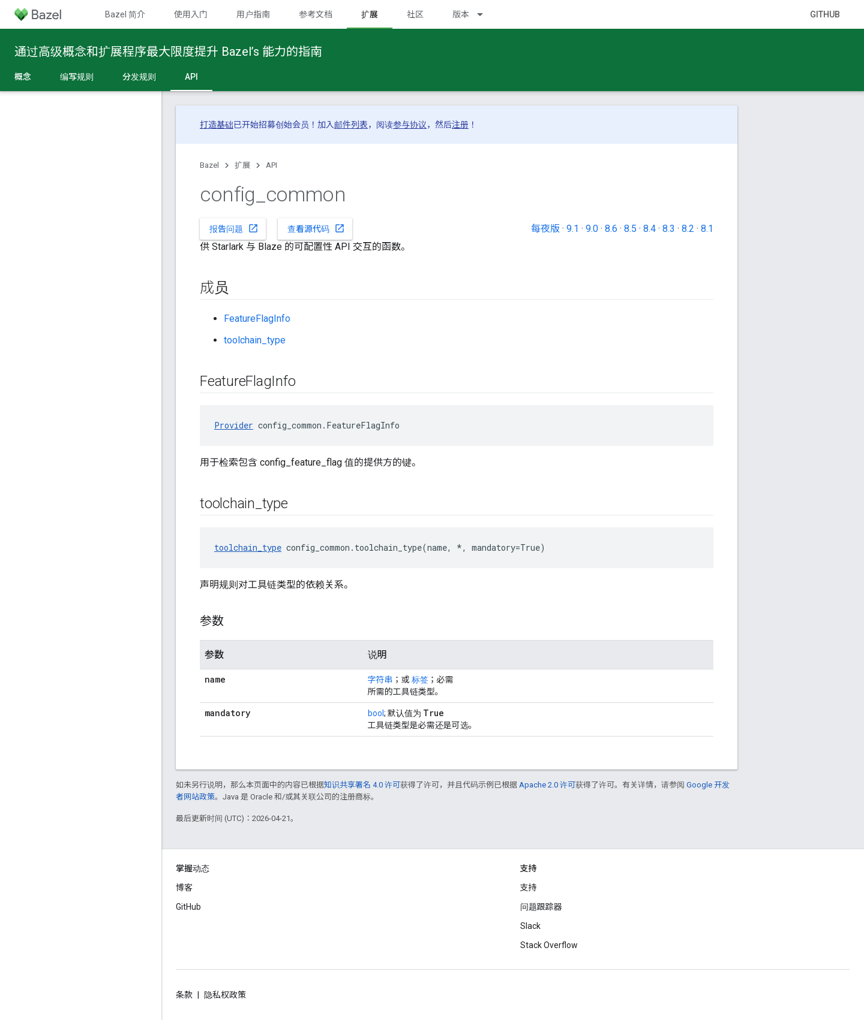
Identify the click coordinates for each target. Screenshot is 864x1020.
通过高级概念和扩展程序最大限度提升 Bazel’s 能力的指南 (168, 51)
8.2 (688, 228)
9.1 (572, 228)
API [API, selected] (191, 77)
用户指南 (253, 14)
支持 (528, 887)
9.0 (592, 228)
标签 (420, 679)
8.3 (668, 228)
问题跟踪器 (541, 907)
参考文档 (315, 14)
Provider (233, 425)
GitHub (825, 14)
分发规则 (139, 77)
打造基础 (216, 124)
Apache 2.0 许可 (547, 784)
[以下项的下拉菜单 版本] (485, 14)
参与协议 (410, 124)
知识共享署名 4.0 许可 (362, 784)
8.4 (649, 228)
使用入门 (191, 14)
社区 (415, 14)
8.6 (611, 228)
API (271, 165)
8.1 (707, 228)
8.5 (630, 228)
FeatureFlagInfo (257, 318)
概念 (22, 77)
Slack (530, 926)
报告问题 (234, 228)
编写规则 (77, 77)
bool (376, 713)
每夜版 (545, 228)
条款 (184, 995)
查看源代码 (316, 228)
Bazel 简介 (125, 14)
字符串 (380, 679)
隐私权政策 (225, 995)
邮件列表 (351, 124)
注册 (460, 124)
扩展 (242, 165)
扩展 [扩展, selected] (369, 14)
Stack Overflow (549, 945)
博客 (184, 887)
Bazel (209, 165)
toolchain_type (255, 340)
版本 (460, 14)
